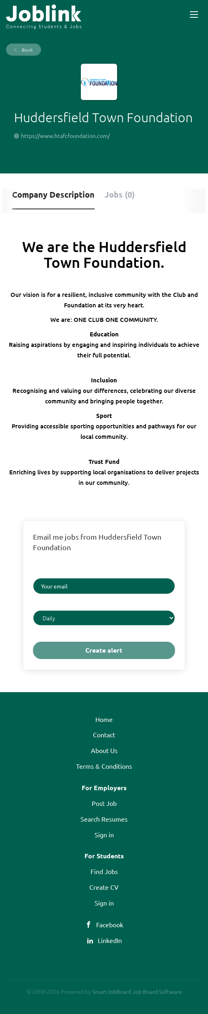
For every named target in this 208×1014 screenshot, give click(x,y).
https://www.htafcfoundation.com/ (65, 135)
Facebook (109, 924)
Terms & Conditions (104, 766)
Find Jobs (104, 871)
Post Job (104, 803)
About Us (104, 750)
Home (104, 719)
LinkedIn (110, 940)
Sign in (104, 834)
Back (27, 49)
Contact (104, 734)
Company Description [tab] (53, 194)
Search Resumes (104, 819)
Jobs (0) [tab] (120, 194)
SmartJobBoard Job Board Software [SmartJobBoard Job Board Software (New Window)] (137, 991)
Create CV (104, 887)
